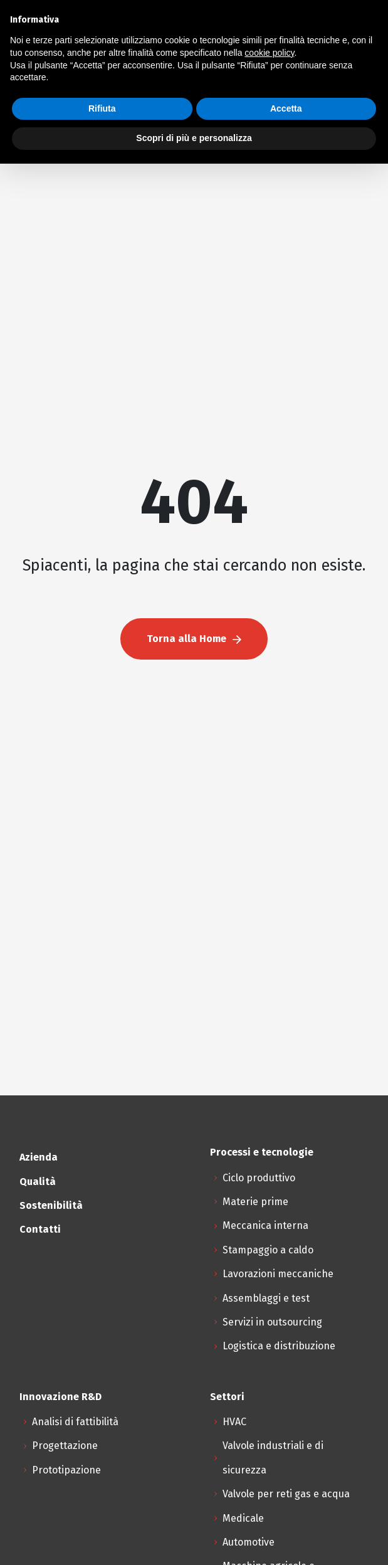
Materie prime (255, 1202)
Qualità (37, 1182)
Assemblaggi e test (266, 1298)
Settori (227, 1397)
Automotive (249, 1542)
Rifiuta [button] (102, 108)
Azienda (38, 1157)
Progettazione (65, 1446)
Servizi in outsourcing (272, 1322)
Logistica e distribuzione (279, 1346)
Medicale (243, 1518)
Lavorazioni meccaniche (278, 1274)
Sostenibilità (51, 1205)
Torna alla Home (194, 639)
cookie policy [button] (269, 53)
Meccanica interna (265, 1225)
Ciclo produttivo (259, 1178)
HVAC (234, 1422)
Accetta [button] (286, 108)
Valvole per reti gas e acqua (286, 1494)
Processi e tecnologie (261, 1152)
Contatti (40, 1229)
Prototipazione (66, 1470)
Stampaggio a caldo (268, 1250)
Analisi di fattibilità (75, 1422)
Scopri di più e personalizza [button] (193, 138)
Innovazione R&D (60, 1397)
